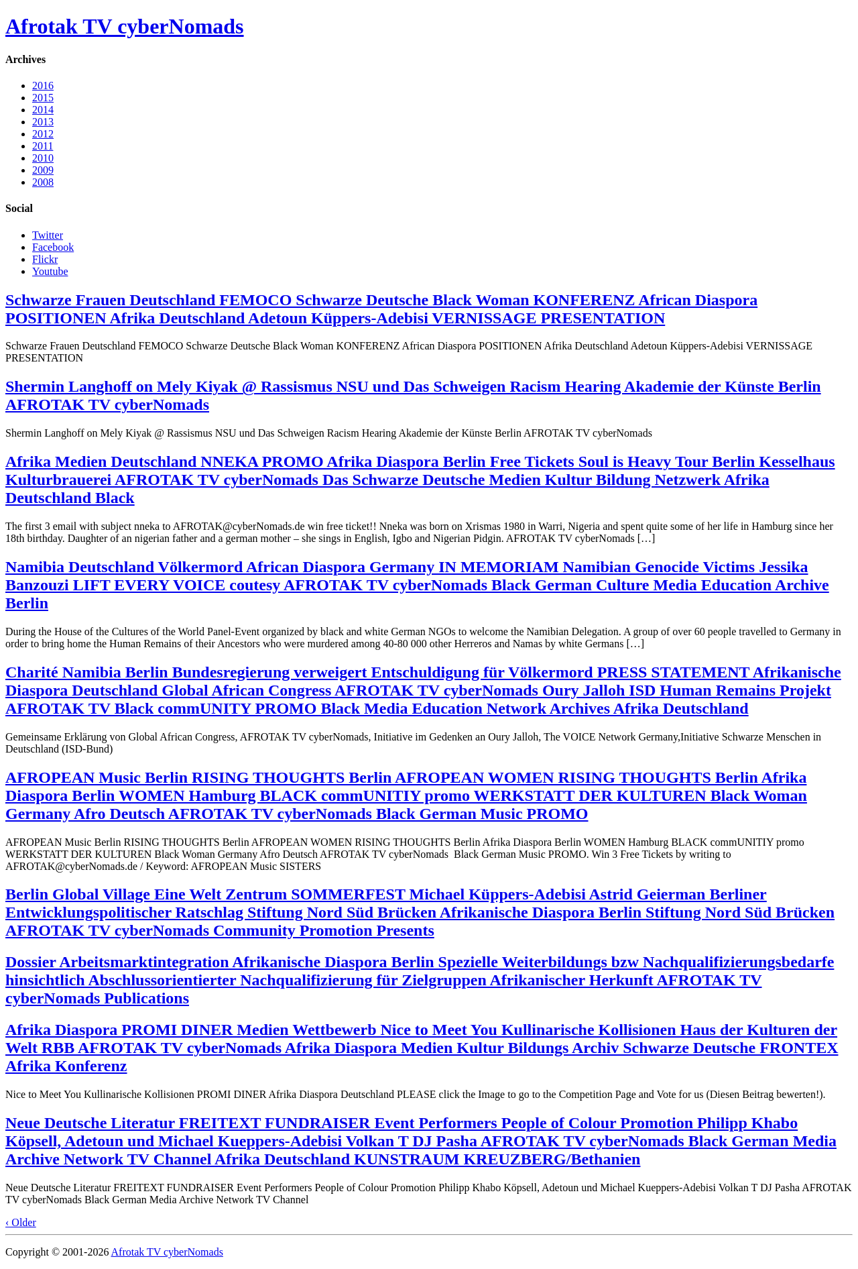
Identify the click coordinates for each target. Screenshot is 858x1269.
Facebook (53, 247)
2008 (43, 182)
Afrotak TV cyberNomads (124, 26)
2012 (43, 134)
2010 (43, 158)
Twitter (47, 235)
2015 (43, 97)
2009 (43, 170)
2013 (43, 121)
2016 (43, 85)
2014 (43, 109)
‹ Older (20, 1222)
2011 (42, 146)
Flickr (45, 259)
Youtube (50, 271)
